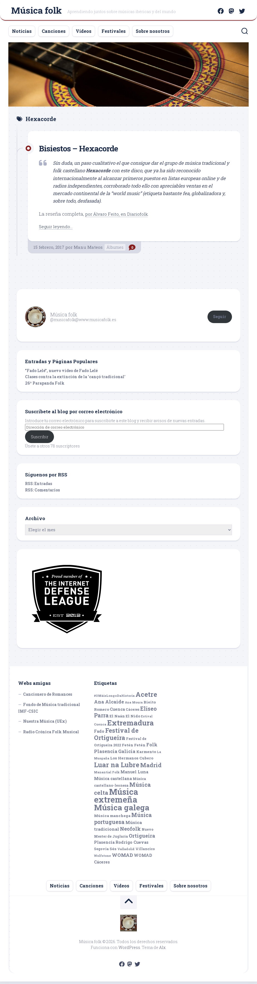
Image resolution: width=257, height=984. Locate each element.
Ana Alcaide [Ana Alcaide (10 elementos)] (109, 704)
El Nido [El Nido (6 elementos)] (133, 718)
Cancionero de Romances (47, 696)
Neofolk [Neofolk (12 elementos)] (130, 831)
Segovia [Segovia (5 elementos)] (101, 851)
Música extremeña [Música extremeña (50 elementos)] (116, 798)
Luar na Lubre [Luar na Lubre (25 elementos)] (116, 767)
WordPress (129, 950)
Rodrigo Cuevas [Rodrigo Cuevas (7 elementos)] (132, 844)
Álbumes (115, 249)
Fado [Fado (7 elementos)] (99, 733)
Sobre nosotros (153, 33)
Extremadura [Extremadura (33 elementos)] (130, 725)
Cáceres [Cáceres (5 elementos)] (132, 712)
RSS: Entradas (38, 486)
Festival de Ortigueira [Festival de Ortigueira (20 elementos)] (116, 736)
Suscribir (39, 439)
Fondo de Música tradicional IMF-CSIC (49, 710)
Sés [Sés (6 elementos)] (113, 851)
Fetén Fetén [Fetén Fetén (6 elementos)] (133, 747)
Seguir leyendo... (57, 228)
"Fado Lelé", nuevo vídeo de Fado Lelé (61, 372)
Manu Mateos (88, 249)
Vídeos (84, 33)
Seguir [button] (219, 319)
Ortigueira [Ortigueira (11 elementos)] (142, 838)
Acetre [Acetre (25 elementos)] (146, 696)
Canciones (54, 33)
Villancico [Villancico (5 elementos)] (145, 851)
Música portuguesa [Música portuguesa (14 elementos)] (123, 821)
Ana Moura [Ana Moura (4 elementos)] (134, 705)
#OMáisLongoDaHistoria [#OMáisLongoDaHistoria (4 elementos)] (114, 698)
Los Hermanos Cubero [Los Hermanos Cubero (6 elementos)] (131, 760)
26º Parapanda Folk (45, 385)
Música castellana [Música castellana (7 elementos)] (113, 781)
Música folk (36, 11)
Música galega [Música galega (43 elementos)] (121, 810)
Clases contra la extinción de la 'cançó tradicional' (75, 379)
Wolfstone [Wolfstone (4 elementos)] (102, 858)
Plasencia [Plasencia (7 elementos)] (104, 844)
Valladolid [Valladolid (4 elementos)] (126, 851)
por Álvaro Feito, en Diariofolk (118, 216)
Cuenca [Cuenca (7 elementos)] (117, 711)
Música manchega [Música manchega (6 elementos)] (112, 818)
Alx (162, 950)
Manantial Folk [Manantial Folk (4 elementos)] (107, 775)
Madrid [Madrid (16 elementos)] (151, 767)
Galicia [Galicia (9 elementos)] (126, 754)
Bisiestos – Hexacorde (84, 150)
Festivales (114, 33)
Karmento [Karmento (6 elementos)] (146, 754)
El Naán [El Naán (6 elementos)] (117, 718)
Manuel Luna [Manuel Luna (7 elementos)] (134, 774)
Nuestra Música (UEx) (45, 723)
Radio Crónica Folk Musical (51, 734)
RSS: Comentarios (42, 492)
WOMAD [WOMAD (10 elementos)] (122, 857)
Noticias (22, 33)
